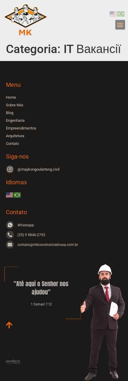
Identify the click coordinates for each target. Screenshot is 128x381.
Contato (12, 143)
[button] (120, 25)
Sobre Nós (14, 105)
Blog (9, 113)
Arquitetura (15, 136)
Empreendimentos (21, 128)
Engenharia (15, 120)
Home (11, 97)
